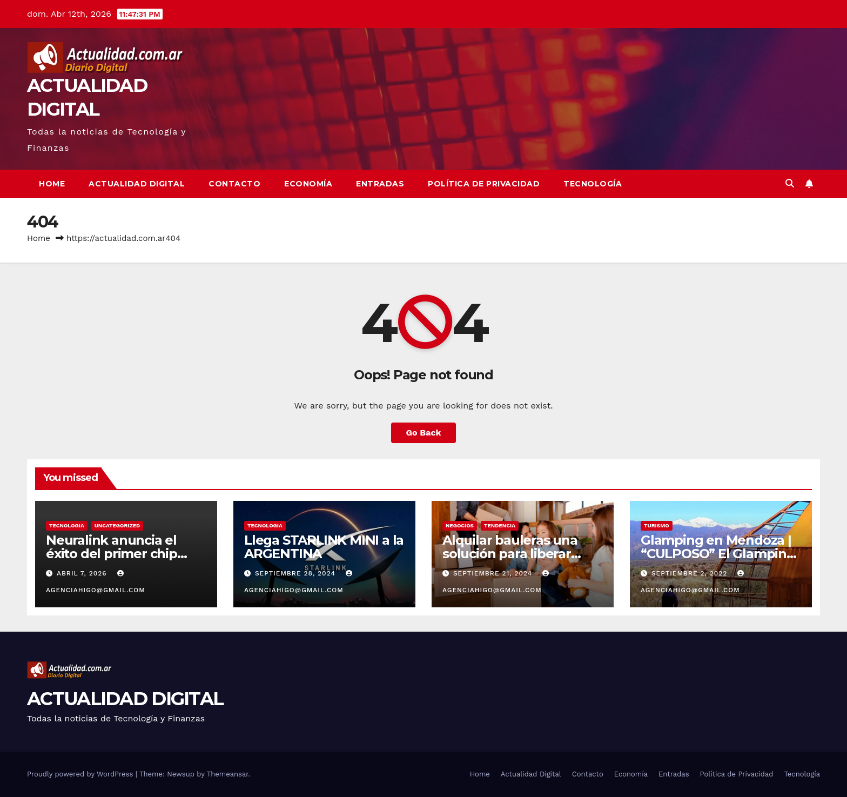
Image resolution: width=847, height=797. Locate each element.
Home (52, 184)
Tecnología (592, 184)
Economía (308, 184)
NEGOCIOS (460, 525)
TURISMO (656, 525)
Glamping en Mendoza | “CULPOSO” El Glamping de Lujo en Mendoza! (718, 553)
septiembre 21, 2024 (494, 573)
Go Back (423, 432)
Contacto (234, 184)
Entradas (380, 184)
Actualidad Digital (137, 184)
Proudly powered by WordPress (81, 774)
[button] (789, 183)
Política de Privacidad (484, 184)
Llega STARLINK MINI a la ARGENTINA (324, 546)
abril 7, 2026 (83, 573)
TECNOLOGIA (66, 525)
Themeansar (227, 774)
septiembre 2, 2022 (690, 573)
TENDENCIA (499, 525)
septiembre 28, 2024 (296, 573)
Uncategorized (117, 525)
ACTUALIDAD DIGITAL (125, 698)
